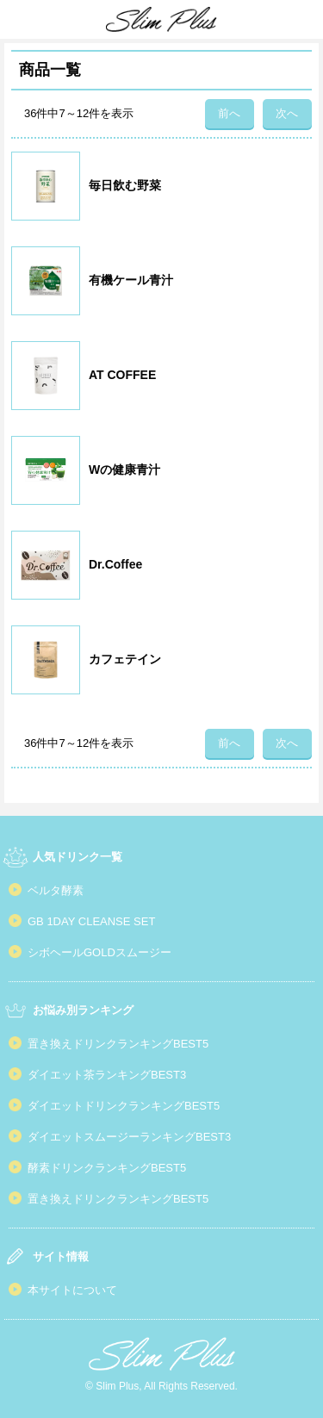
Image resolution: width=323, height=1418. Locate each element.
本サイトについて (72, 1290)
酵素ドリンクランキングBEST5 (107, 1167)
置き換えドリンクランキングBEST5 (118, 1043)
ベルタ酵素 (56, 890)
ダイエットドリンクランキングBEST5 (124, 1105)
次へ (287, 113)
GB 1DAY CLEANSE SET (91, 921)
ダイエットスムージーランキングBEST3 (129, 1136)
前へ (229, 113)
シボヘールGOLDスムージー (99, 952)
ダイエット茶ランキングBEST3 (107, 1074)
